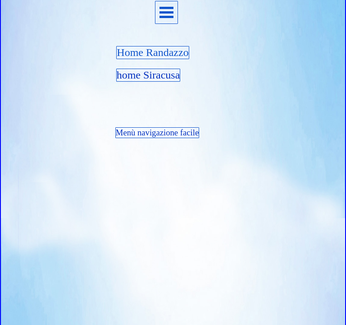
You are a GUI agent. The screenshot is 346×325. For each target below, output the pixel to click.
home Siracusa (148, 75)
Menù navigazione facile (157, 132)
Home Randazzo (152, 52)
